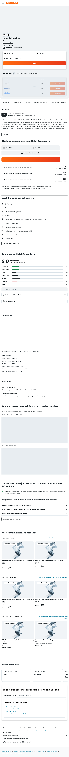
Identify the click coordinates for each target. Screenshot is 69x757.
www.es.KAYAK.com (6, 751)
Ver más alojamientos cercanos (58, 538)
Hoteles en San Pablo (52, 751)
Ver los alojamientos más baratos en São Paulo (53, 577)
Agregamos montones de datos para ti (35, 739)
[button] (3, 3)
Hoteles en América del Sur (26, 751)
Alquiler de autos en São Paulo (14, 709)
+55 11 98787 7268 (8, 45)
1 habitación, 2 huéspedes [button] (13, 58)
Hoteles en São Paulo (12, 711)
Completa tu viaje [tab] (10, 695)
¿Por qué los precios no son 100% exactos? (35, 742)
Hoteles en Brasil (40, 751)
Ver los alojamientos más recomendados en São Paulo (53, 617)
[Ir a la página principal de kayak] (12, 3)
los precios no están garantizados (43, 730)
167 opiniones (18, 47)
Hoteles (16, 751)
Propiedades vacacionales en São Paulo (17, 714)
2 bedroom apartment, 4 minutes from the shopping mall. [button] (18, 561)
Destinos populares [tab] (25, 695)
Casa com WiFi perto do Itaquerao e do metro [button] (49, 560)
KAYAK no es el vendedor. (35, 735)
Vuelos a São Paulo (11, 706)
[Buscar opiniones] (36, 289)
